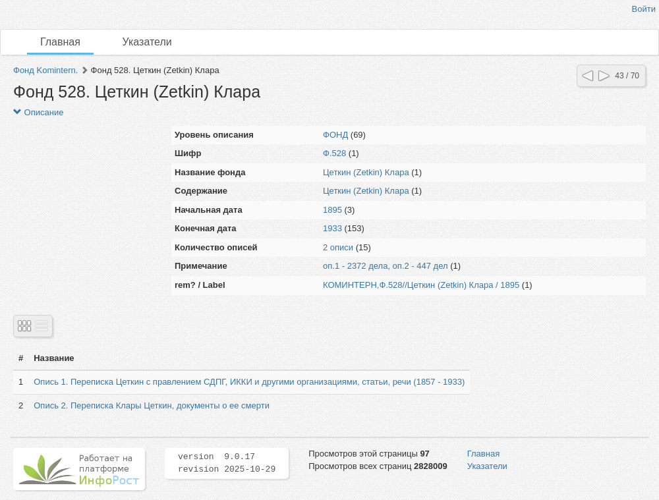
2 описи (338, 247)
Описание (38, 112)
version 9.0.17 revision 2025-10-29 (226, 463)
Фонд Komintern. (45, 70)
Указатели (147, 41)
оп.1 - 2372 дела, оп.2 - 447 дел (385, 266)
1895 (332, 210)
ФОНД (335, 135)
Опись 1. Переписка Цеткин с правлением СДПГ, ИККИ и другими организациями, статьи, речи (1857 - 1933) (249, 382)
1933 (332, 228)
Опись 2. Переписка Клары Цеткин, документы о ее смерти (152, 405)
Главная (60, 41)
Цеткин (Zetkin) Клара (366, 172)
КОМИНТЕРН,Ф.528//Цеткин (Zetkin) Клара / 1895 (421, 285)
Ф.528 (334, 153)
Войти (644, 9)
